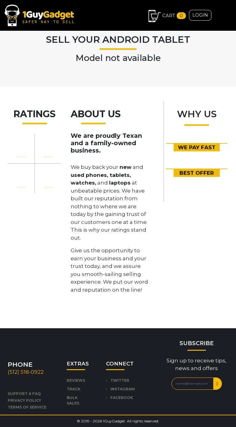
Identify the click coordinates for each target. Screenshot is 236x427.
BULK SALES (73, 400)
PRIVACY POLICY (24, 400)
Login (200, 15)
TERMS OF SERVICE (27, 407)
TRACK (74, 389)
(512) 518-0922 (26, 372)
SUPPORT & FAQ (24, 393)
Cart (167, 16)
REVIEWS (76, 380)
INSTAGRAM (120, 389)
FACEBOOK (119, 397)
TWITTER (117, 380)
